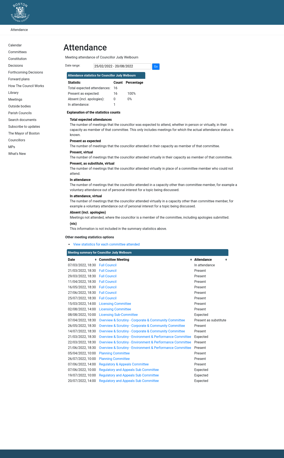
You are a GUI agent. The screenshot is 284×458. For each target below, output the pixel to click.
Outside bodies (19, 106)
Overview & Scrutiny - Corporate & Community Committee (142, 320)
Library (13, 93)
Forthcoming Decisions (25, 72)
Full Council (108, 265)
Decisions (15, 66)
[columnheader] (82, 259)
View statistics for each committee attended (106, 244)
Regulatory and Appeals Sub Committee (129, 370)
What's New (17, 154)
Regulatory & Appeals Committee (124, 364)
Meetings (15, 99)
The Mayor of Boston (24, 133)
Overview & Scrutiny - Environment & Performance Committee (145, 337)
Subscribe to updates (24, 127)
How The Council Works (26, 86)
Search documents (22, 120)
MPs (11, 147)
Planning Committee (114, 353)
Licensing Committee (115, 304)
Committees (17, 52)
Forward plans (19, 79)
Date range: (72, 65)
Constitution (17, 59)
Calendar (15, 45)
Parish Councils (20, 113)
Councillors (16, 140)
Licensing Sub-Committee (118, 315)
